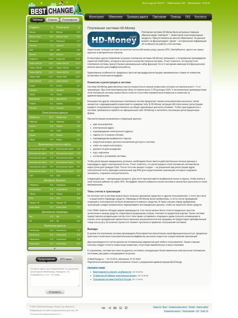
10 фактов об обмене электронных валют (115, 275)
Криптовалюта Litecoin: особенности (112, 272)
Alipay (42, 140)
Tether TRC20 (42, 68)
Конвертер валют (172, 311)
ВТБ (42, 198)
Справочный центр (178, 307)
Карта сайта (202, 307)
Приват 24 (42, 203)
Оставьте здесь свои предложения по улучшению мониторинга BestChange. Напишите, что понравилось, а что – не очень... (55, 277)
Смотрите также (96, 267)
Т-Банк (42, 194)
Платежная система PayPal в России (112, 279)
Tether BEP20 (42, 72)
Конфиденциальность (50, 314)
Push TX (204, 311)
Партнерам (159, 16)
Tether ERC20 (42, 63)
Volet (42, 131)
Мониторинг (96, 16)
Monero (42, 54)
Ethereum (42, 41)
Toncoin (42, 108)
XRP (42, 50)
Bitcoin (42, 32)
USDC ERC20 (42, 81)
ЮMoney (42, 122)
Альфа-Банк (42, 189)
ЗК (42, 221)
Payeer (42, 135)
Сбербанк (42, 185)
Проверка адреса (137, 16)
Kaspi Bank (42, 207)
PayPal (42, 126)
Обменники (116, 16)
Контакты (201, 16)
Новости (157, 307)
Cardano (42, 90)
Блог (165, 307)
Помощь (176, 16)
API (197, 311)
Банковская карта (42, 149)
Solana (42, 103)
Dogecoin (42, 59)
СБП (42, 176)
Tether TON (42, 77)
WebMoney (42, 117)
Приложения (188, 311)
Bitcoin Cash (42, 37)
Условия (34, 314)
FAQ (187, 16)
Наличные (42, 230)
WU (42, 216)
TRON (42, 95)
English (192, 307)
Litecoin (42, 45)
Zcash (42, 86)
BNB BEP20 (42, 99)
